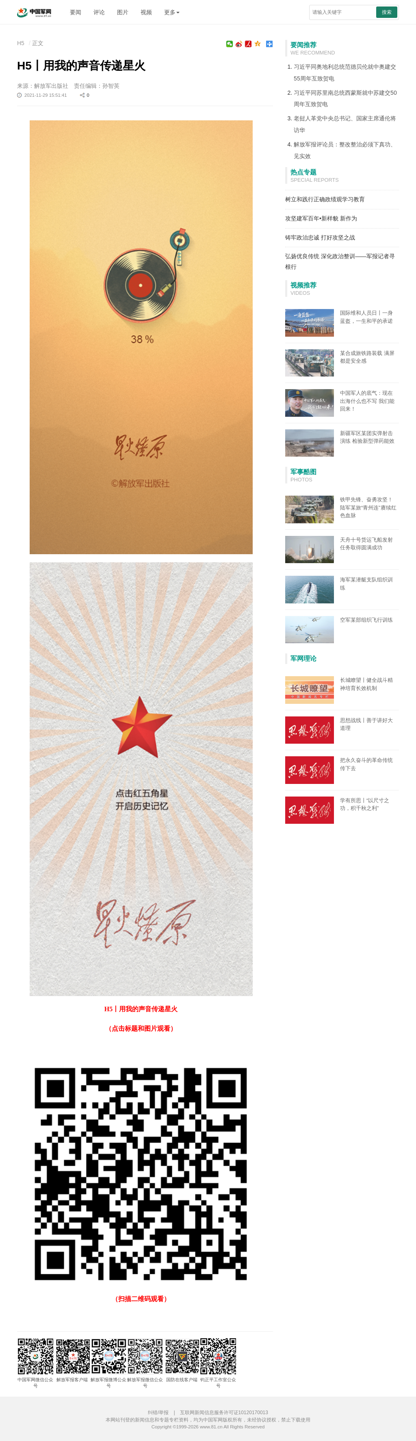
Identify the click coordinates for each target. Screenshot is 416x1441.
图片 (122, 12)
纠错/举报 (158, 1412)
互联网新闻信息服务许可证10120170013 (224, 1412)
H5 (20, 43)
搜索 (387, 12)
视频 (146, 12)
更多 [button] (172, 12)
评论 (99, 12)
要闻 (75, 12)
